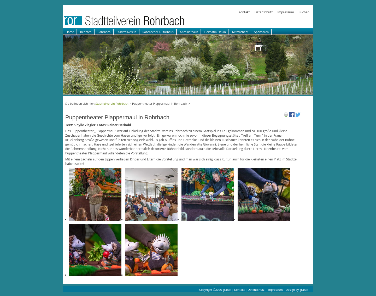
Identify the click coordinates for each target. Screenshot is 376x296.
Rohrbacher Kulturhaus (158, 32)
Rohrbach (104, 32)
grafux (303, 290)
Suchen (304, 12)
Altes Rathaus (189, 32)
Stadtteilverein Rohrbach (111, 103)
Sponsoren (261, 32)
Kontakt (244, 12)
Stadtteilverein (126, 32)
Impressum (285, 12)
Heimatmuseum (215, 32)
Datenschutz (264, 12)
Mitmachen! (240, 32)
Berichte (85, 32)
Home (70, 32)
